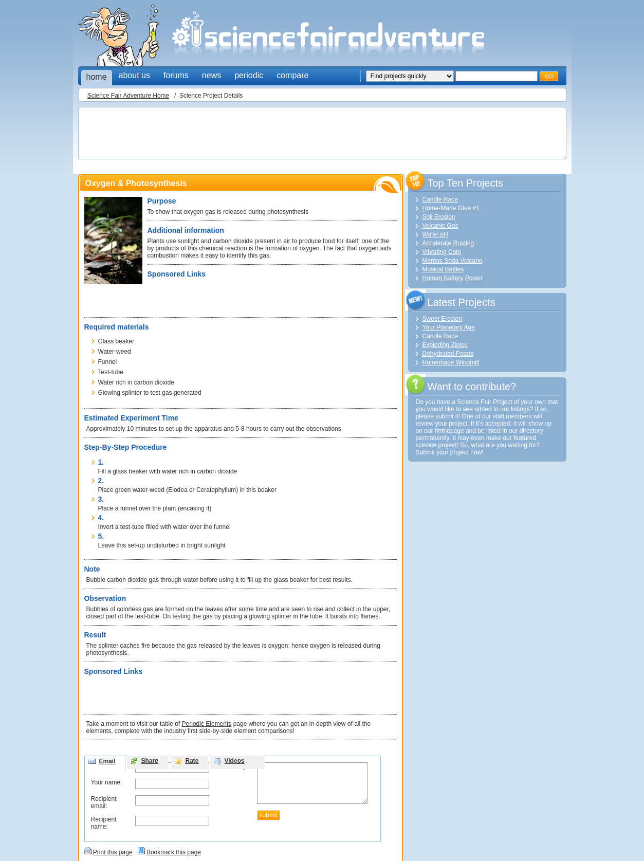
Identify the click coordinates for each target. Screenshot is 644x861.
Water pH (435, 234)
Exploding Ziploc (445, 345)
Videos (235, 760)
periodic (248, 75)
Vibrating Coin (441, 251)
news (211, 75)
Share (149, 760)
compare (292, 75)
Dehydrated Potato (448, 353)
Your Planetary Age (448, 327)
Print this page (113, 852)
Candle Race (440, 199)
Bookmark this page (173, 852)
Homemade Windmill (451, 362)
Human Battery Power (452, 278)
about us (134, 75)
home (96, 76)
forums (176, 75)
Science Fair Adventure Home (128, 95)
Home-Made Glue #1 (451, 208)
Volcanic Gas (440, 225)
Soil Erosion (438, 217)
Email (107, 761)
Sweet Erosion (442, 318)
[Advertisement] (268, 134)
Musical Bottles (443, 269)
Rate (192, 760)
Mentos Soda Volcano (452, 260)
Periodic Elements (207, 723)
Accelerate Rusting (448, 243)
